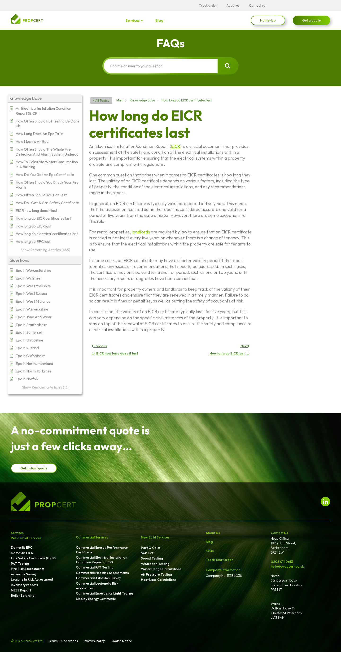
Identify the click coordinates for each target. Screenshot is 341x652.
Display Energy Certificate (96, 599)
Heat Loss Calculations (158, 580)
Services (133, 20)
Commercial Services (92, 537)
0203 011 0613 (282, 562)
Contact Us (279, 533)
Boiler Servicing (23, 595)
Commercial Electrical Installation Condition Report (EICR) (101, 559)
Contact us (257, 5)
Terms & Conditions (63, 641)
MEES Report (21, 590)
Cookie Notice (121, 641)
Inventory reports (24, 585)
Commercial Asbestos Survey (98, 578)
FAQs (210, 551)
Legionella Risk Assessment (32, 579)
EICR (175, 146)
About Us (213, 533)
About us (233, 5)
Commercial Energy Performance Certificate (102, 549)
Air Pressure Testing (156, 574)
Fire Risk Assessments (27, 569)
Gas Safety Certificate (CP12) (33, 558)
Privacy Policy (94, 641)
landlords (141, 232)
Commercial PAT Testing (95, 567)
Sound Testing (152, 558)
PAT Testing (20, 563)
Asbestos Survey (23, 574)
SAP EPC (147, 553)
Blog (159, 20)
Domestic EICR (22, 553)
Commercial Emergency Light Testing (104, 593)
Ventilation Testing (155, 564)
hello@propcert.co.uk (287, 566)
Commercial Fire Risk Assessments (102, 573)
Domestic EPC (21, 547)
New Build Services (155, 537)
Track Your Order (219, 560)
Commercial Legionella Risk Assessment (97, 585)
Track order (208, 5)
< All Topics (101, 100)
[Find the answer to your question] (161, 66)
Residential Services (26, 538)
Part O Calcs (151, 548)
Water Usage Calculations (161, 569)
